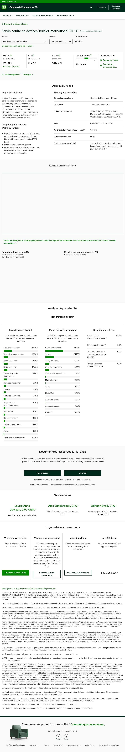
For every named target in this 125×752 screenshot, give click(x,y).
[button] (91, 7)
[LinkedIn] (66, 731)
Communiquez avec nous (86, 718)
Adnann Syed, (103, 499)
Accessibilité (57, 739)
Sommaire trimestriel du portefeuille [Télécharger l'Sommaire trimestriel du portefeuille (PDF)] (109, 59)
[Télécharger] (42, 467)
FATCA (46, 739)
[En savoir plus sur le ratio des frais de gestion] (33, 49)
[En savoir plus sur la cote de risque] (90, 49)
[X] (58, 731)
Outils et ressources (43, 15)
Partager (28, 68)
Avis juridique (34, 739)
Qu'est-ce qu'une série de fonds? (17, 40)
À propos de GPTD (74, 739)
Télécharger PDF (12, 68)
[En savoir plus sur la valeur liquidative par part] (11, 49)
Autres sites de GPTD (9, 1)
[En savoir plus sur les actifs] (59, 49)
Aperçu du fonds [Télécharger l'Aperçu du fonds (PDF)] (110, 54)
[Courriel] (82, 467)
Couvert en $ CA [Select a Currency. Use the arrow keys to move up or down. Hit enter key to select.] (58, 35)
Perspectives (22, 15)
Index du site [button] (89, 739)
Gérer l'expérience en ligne (109, 739)
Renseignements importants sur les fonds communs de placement (28, 582)
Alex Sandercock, (62, 499)
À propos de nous (65, 15)
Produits (7, 15)
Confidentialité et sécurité (15, 739)
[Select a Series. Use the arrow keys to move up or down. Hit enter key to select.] (24, 35)
